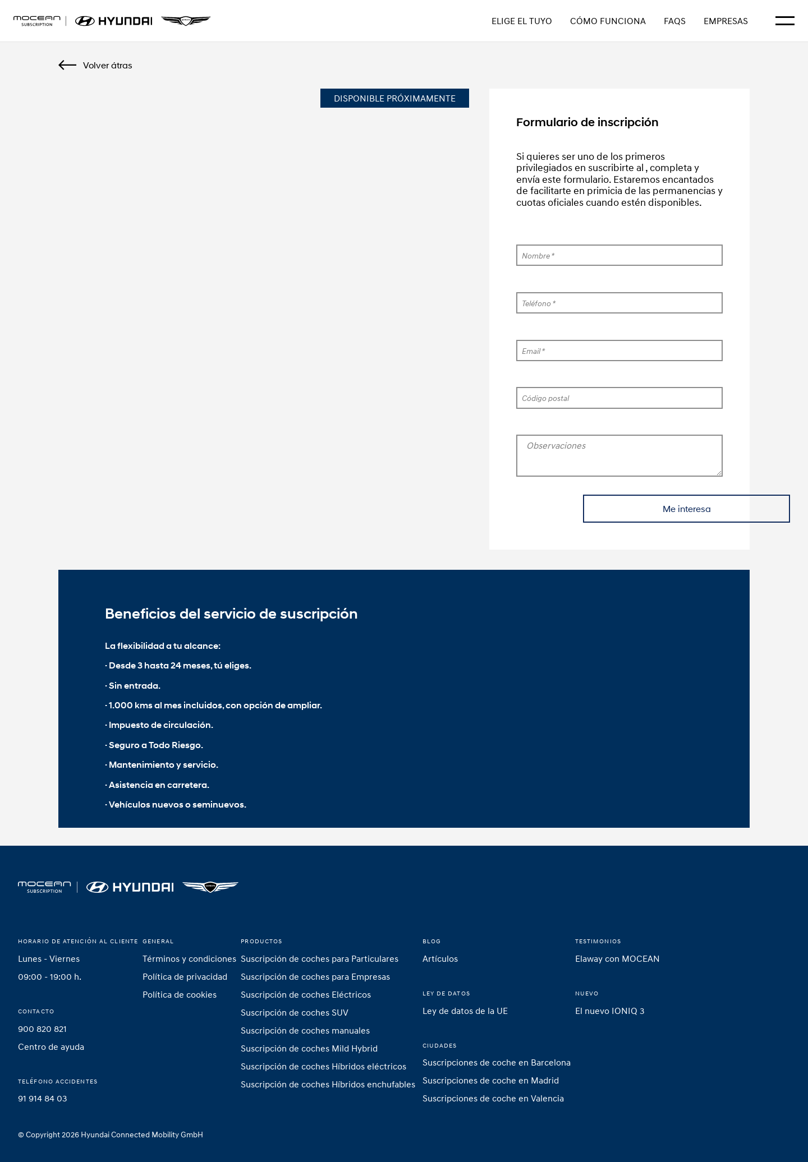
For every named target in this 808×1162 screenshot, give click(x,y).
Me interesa (619, 508)
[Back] (95, 65)
